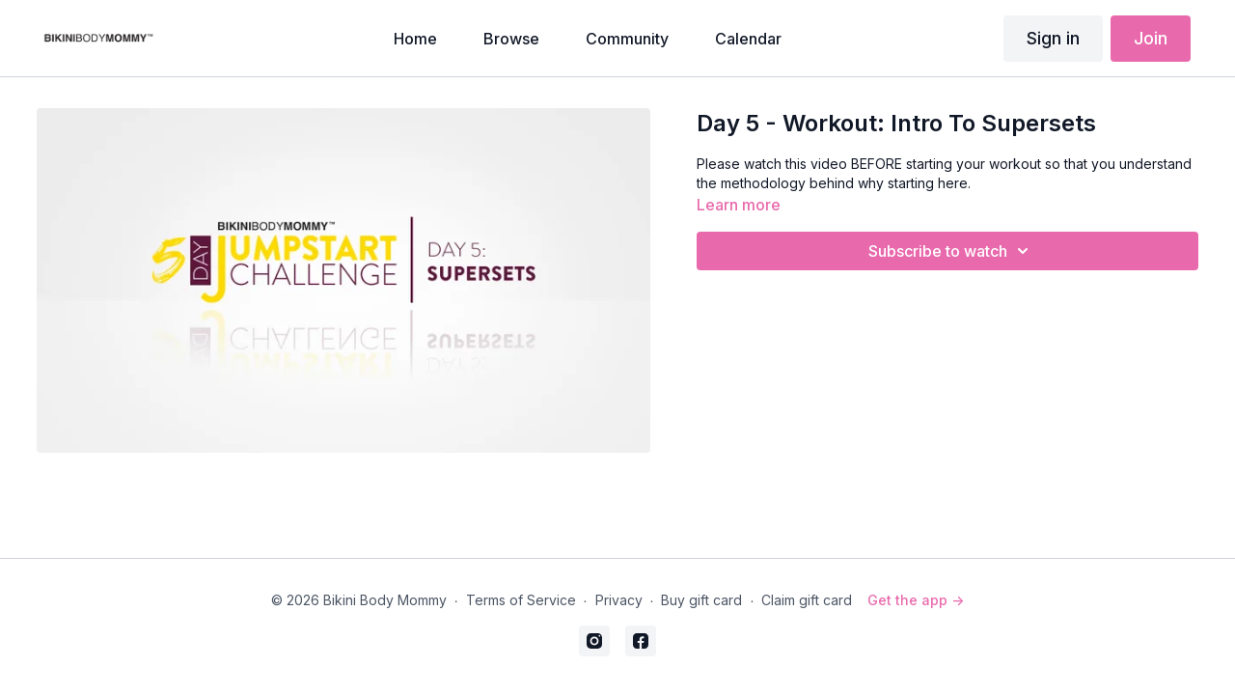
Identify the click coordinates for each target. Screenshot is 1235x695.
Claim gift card (806, 600)
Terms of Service (521, 600)
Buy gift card (701, 600)
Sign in (1053, 38)
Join (1150, 38)
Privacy (619, 600)
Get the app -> (915, 600)
